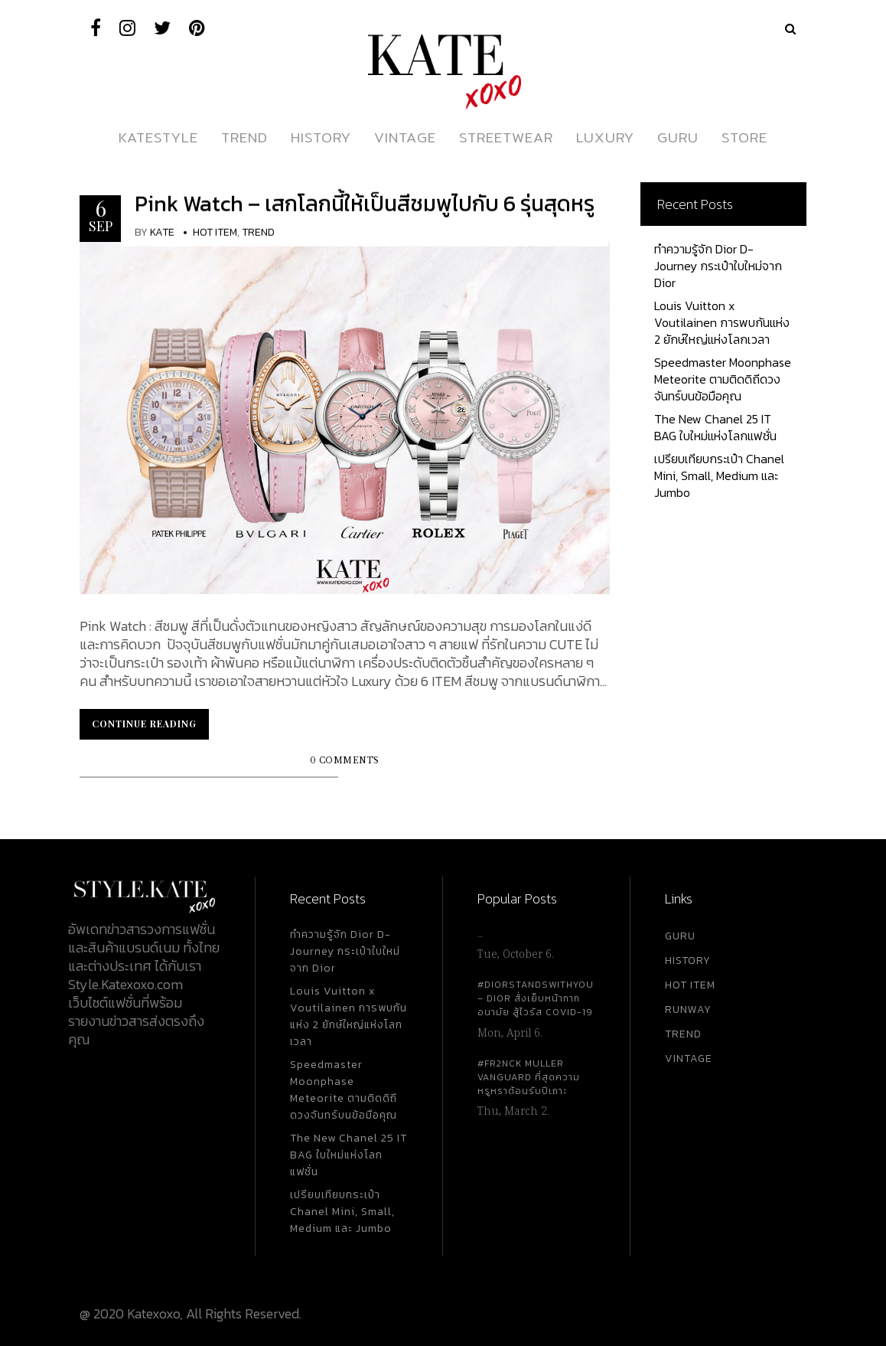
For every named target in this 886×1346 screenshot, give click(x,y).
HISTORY (688, 960)
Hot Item (215, 232)
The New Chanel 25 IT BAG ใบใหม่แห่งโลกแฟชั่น (715, 427)
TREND (683, 1034)
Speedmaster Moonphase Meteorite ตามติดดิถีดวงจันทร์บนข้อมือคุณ (722, 379)
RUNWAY (688, 1009)
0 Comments (344, 761)
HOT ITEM (690, 985)
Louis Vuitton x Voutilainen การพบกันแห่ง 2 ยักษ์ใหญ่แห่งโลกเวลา (722, 322)
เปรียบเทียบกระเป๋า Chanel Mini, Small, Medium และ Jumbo (719, 475)
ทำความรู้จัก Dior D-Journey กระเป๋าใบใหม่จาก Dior (718, 265)
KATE (162, 232)
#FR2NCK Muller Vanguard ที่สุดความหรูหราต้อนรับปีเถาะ (528, 1077)
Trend (258, 232)
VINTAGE (688, 1058)
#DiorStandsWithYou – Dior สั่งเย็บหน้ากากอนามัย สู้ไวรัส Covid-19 (535, 998)
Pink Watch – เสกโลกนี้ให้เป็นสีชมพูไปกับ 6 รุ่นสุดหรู (364, 204)
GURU (680, 936)
